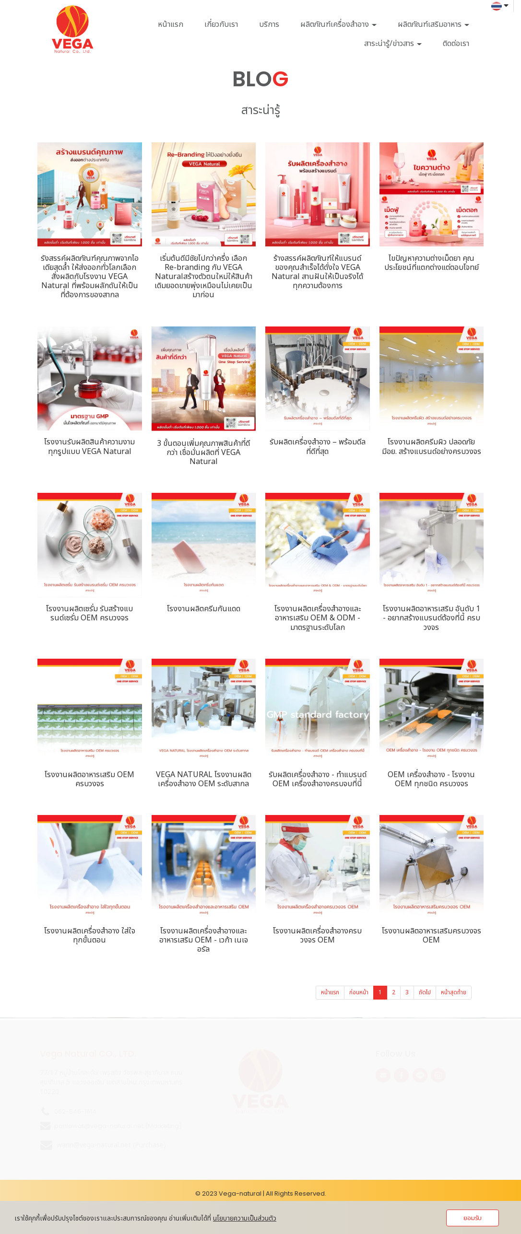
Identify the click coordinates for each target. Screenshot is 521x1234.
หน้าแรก (170, 24)
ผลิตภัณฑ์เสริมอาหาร (433, 24)
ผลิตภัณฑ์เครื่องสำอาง (338, 24)
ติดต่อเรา (456, 43)
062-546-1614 (75, 1111)
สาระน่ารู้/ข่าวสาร (393, 43)
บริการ (269, 24)
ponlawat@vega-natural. (93, 1125)
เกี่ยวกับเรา (221, 24)
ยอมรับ (472, 1218)
